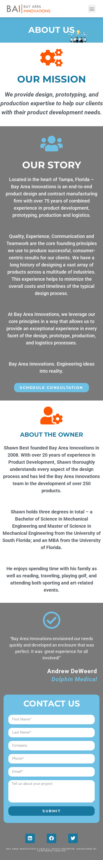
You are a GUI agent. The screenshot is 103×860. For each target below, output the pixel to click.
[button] (92, 9)
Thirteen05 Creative (51, 851)
